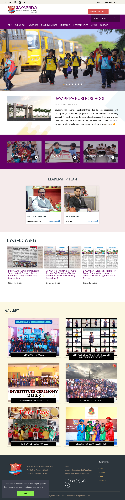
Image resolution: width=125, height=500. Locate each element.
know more (54, 221)
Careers (101, 476)
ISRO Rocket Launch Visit (91, 400)
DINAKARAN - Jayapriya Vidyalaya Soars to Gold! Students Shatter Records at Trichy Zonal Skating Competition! (61, 274)
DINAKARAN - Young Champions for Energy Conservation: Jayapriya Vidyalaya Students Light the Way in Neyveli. (99, 274)
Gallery (99, 2)
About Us (102, 472)
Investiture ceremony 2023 (33, 400)
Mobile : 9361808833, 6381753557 (77, 473)
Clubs (94, 25)
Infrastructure (80, 25)
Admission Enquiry (98, 11)
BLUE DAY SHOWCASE (34, 354)
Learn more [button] (38, 487)
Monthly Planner (49, 25)
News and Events (111, 2)
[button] (63, 84)
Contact (104, 25)
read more (109, 124)
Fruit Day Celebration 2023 (33, 443)
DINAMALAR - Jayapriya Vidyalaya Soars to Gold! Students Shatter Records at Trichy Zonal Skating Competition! (23, 274)
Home (9, 25)
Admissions (65, 25)
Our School (20, 25)
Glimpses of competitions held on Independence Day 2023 (91, 356)
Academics (33, 25)
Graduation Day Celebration (91, 443)
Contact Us (102, 480)
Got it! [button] (25, 493)
